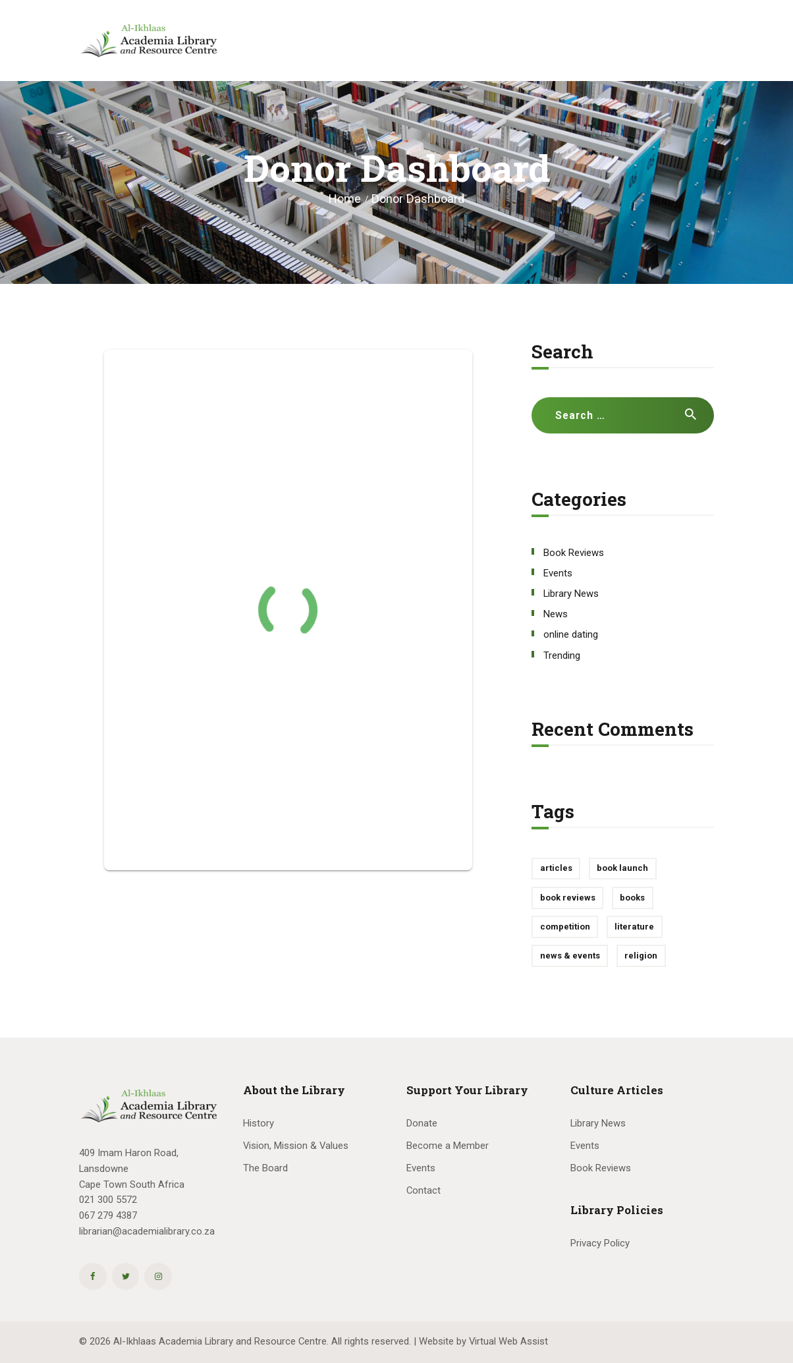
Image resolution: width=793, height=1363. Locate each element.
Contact (423, 1190)
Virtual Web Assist (508, 1341)
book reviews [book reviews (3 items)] (567, 898)
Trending (561, 655)
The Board (265, 1168)
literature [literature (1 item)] (634, 927)
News (555, 614)
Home (345, 198)
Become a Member (447, 1146)
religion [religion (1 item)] (640, 955)
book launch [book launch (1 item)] (622, 868)
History (258, 1123)
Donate (421, 1123)
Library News (571, 593)
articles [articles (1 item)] (556, 868)
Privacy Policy (600, 1243)
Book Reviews (573, 553)
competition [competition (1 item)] (565, 927)
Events (557, 573)
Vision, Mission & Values (295, 1146)
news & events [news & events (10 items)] (570, 955)
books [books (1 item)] (632, 898)
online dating (570, 634)
